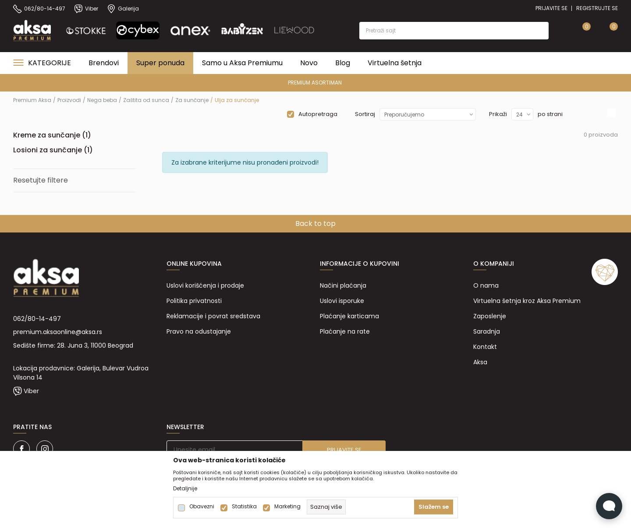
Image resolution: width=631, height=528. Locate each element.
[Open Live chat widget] (609, 506)
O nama (486, 285)
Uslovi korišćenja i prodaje (205, 285)
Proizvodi (69, 100)
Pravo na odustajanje (199, 331)
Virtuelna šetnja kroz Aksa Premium (527, 300)
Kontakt (485, 346)
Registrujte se (597, 8)
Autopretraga (317, 114)
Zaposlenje (489, 316)
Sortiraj (365, 114)
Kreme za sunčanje (52, 135)
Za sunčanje (192, 100)
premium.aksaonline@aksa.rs (57, 331)
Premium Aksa (32, 100)
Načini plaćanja (343, 285)
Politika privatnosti (194, 300)
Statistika (244, 506)
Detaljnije (185, 488)
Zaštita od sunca (146, 100)
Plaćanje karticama (349, 316)
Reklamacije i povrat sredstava (213, 316)
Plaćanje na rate (345, 331)
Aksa (480, 362)
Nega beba (102, 100)
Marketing (287, 506)
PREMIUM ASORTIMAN (315, 82)
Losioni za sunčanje (53, 150)
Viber (31, 391)
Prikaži (498, 114)
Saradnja (486, 331)
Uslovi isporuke (342, 300)
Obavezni (201, 506)
